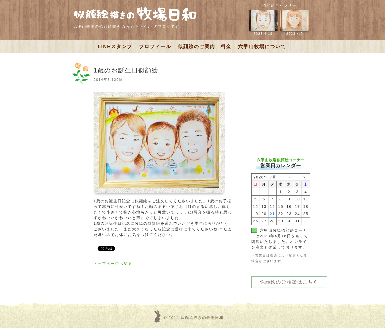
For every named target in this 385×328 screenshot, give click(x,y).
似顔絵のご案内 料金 (204, 46)
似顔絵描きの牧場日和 (202, 317)
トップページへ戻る (113, 263)
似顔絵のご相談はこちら (289, 282)
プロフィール (155, 46)
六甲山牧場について (262, 46)
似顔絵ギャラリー (279, 5)
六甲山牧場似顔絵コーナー (281, 160)
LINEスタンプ (115, 46)
